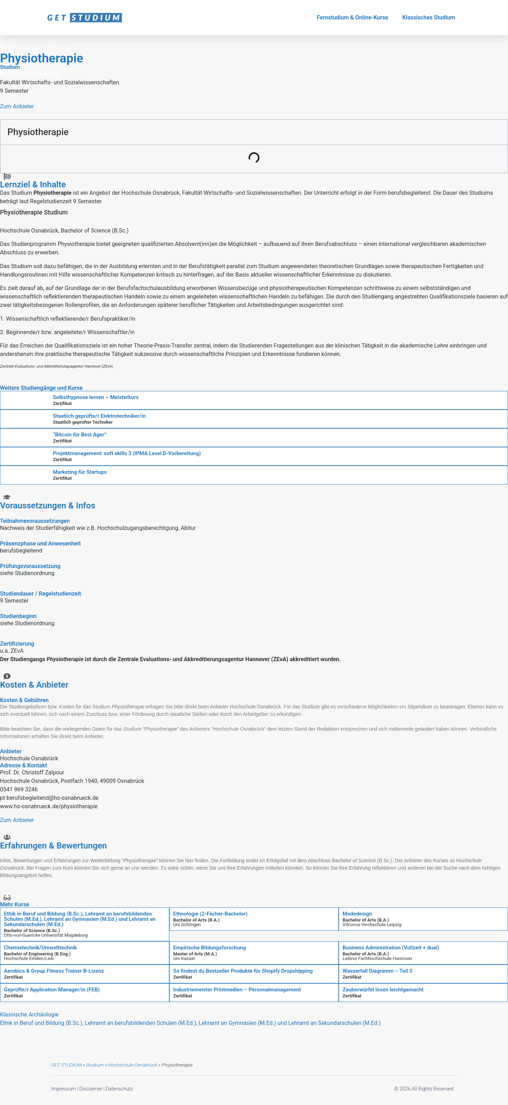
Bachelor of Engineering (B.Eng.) (37, 953)
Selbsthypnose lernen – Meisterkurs (96, 397)
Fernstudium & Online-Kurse (352, 17)
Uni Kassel (184, 958)
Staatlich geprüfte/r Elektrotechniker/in (99, 416)
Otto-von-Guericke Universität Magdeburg (46, 935)
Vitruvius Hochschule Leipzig (372, 924)
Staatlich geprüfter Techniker (83, 422)
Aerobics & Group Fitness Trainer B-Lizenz (54, 971)
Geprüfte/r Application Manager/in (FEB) (52, 989)
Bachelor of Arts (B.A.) (196, 920)
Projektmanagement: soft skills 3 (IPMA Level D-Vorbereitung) (127, 453)
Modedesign (357, 914)
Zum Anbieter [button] (17, 106)
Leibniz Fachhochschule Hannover (377, 958)
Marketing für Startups (80, 472)
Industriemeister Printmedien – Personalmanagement (237, 989)
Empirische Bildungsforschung (209, 947)
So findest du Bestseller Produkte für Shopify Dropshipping (243, 971)
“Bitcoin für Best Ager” (80, 434)
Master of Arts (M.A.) (195, 953)
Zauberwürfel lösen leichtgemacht (383, 989)
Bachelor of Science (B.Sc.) (32, 930)
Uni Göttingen (187, 924)
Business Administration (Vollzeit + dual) (391, 947)
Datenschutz (119, 1089)
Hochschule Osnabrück (132, 1065)
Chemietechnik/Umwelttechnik (40, 947)
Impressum (63, 1089)
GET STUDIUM (66, 1065)
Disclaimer (90, 1089)
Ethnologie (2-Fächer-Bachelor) (210, 914)
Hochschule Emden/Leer (29, 958)
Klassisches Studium (428, 17)
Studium (95, 1065)
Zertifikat (62, 403)
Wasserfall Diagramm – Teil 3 (377, 971)
